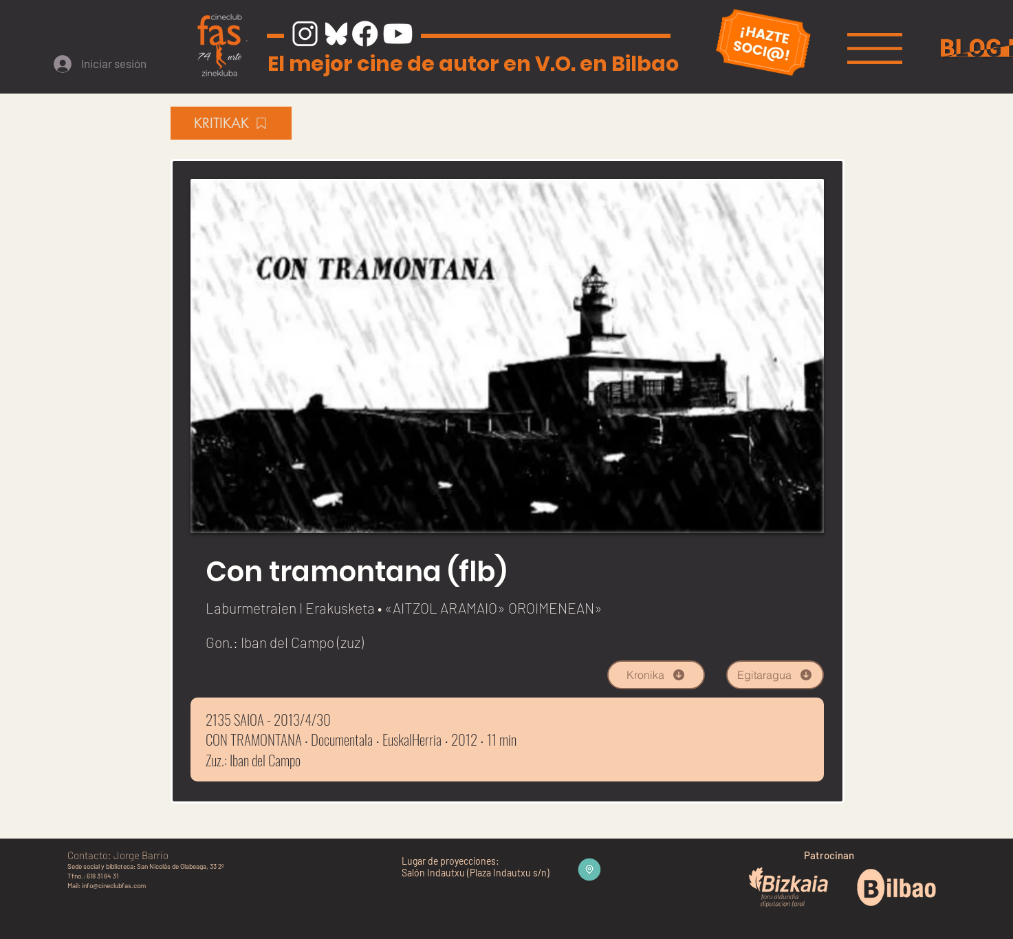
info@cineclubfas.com (114, 885)
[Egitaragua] (775, 674)
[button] (874, 48)
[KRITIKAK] (231, 123)
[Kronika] (656, 674)
